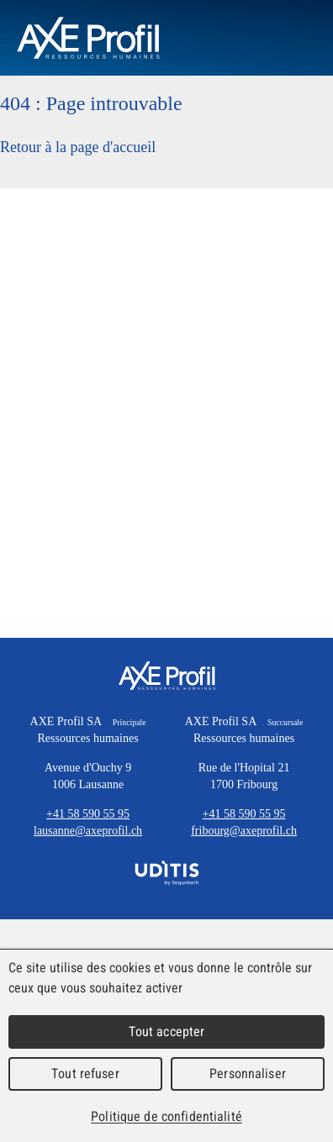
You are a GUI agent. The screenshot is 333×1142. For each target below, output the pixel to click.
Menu (291, 38)
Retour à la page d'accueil (78, 147)
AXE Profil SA (167, 676)
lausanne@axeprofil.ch (88, 830)
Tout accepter (167, 1031)
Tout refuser (85, 1073)
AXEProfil (88, 38)
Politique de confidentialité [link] (166, 1116)
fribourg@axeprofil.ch (244, 830)
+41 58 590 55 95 (88, 814)
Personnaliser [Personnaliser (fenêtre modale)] (247, 1073)
